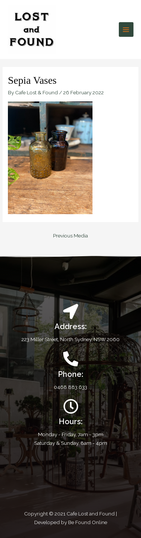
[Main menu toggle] (126, 29)
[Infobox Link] (70, 371)
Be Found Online (87, 522)
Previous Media (70, 236)
